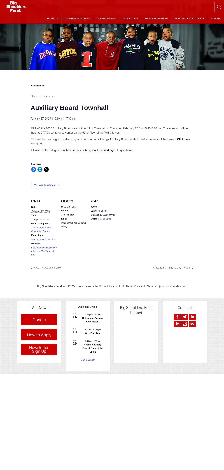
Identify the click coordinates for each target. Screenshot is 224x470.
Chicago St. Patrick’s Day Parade (172, 267)
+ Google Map (105, 219)
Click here (183, 139)
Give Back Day (92, 333)
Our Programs (106, 18)
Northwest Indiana (77, 18)
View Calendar (88, 360)
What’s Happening (156, 18)
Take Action (130, 18)
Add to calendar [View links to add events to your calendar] (47, 185)
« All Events (37, 85)
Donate (216, 18)
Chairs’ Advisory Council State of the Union (92, 348)
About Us (52, 18)
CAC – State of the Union (47, 267)
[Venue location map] (137, 214)
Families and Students (189, 18)
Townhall (51, 239)
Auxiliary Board (38, 227)
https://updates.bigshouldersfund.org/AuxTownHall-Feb (44, 251)
